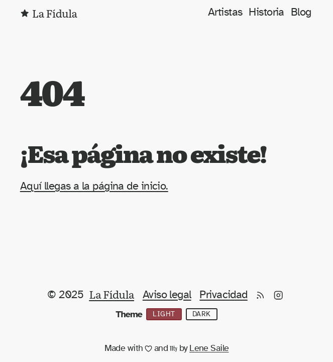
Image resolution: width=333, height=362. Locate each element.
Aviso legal (167, 294)
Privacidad (223, 294)
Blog (301, 12)
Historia (266, 12)
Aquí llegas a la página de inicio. (94, 186)
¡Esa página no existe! (143, 152)
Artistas (225, 12)
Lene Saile (209, 348)
